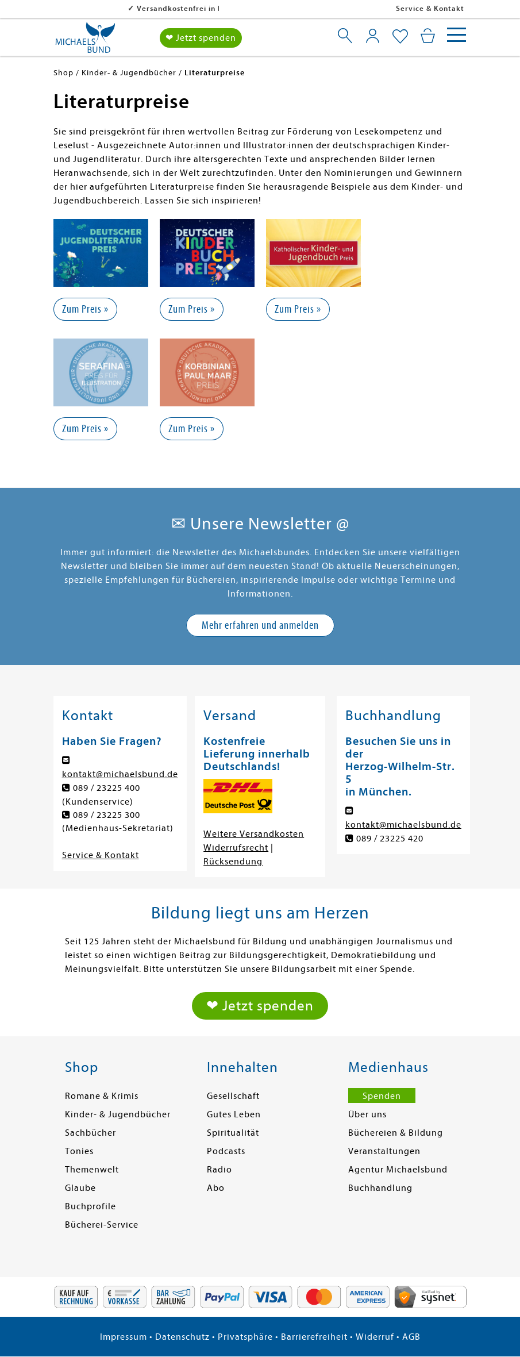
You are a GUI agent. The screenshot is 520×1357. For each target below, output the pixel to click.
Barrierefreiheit (314, 1337)
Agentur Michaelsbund (398, 1169)
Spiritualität (233, 1133)
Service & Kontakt (430, 8)
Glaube (80, 1188)
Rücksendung (233, 861)
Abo (216, 1188)
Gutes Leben (234, 1114)
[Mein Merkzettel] (400, 36)
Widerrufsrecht (235, 848)
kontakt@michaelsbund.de (120, 774)
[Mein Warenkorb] (427, 35)
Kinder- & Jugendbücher (118, 1114)
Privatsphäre (245, 1337)
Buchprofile (90, 1206)
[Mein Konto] (372, 35)
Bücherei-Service (101, 1225)
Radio (219, 1169)
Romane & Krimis (101, 1096)
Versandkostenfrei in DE (108, 8)
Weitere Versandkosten (253, 834)
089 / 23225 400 (106, 788)
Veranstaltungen (384, 1151)
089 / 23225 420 (389, 838)
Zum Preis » (85, 309)
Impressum (123, 1337)
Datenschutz (182, 1337)
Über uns (367, 1114)
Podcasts (226, 1151)
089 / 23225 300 (106, 815)
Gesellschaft (233, 1096)
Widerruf (375, 1337)
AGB (411, 1337)
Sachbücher (90, 1133)
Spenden (382, 1096)
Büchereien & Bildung (395, 1133)
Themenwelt (92, 1169)
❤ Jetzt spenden (200, 38)
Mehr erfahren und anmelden (260, 625)
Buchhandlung (380, 1188)
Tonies (79, 1151)
